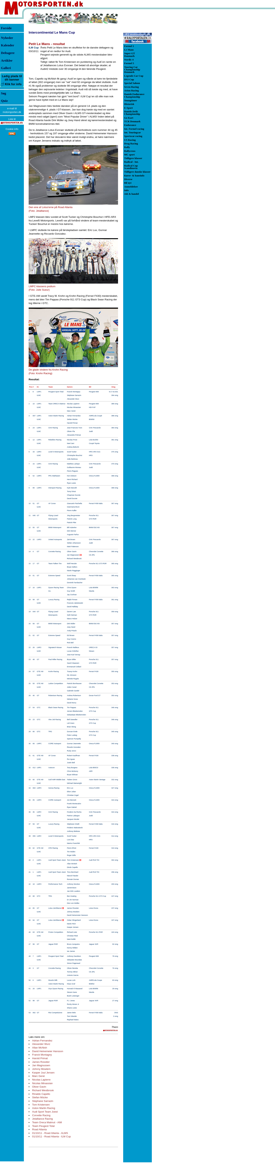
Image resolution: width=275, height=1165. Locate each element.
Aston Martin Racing (43, 1108)
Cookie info (12, 129)
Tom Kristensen (41, 1104)
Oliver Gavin (39, 1086)
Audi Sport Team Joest (45, 1111)
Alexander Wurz (41, 1044)
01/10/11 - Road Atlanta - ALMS (50, 1133)
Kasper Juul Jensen (43, 1072)
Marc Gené (38, 1076)
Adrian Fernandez (42, 1040)
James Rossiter (41, 1061)
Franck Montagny (42, 1054)
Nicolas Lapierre (41, 1079)
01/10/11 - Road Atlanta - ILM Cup (51, 1136)
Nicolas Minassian (42, 1083)
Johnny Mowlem (41, 1069)
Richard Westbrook (43, 1090)
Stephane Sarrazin (42, 1101)
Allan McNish (39, 1047)
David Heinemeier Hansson (47, 1051)
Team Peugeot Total (43, 1126)
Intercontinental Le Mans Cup (52, 32)
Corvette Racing (41, 1115)
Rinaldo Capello (41, 1094)
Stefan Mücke (40, 1097)
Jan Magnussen (41, 1065)
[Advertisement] (172, 69)
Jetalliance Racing (42, 1118)
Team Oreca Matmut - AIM (47, 1122)
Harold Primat (40, 1058)
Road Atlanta (39, 1129)
